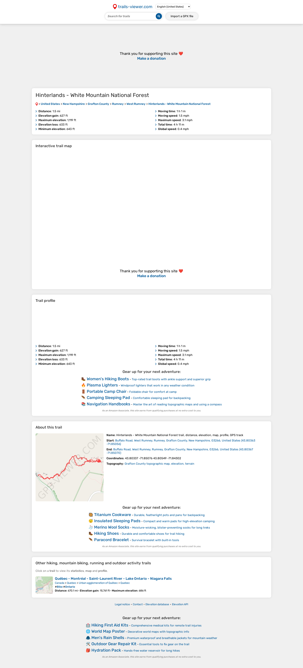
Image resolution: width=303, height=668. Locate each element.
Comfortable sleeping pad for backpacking (162, 398)
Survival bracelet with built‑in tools (155, 540)
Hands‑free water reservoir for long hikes (152, 650)
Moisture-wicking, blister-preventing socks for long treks (171, 527)
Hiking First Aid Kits (109, 625)
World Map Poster (108, 631)
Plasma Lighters (102, 385)
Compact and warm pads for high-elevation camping (179, 521)
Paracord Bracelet (111, 539)
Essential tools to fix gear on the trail (164, 644)
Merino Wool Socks (111, 527)
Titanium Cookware (112, 514)
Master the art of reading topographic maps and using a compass (177, 404)
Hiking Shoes (106, 533)
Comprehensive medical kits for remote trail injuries (166, 625)
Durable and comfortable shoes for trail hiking (153, 534)
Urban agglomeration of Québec (98, 583)
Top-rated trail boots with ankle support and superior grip (171, 379)
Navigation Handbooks (108, 403)
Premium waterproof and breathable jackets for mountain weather (172, 638)
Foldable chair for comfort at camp (153, 392)
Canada (59, 583)
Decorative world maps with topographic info (158, 631)
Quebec (71, 583)
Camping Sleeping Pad (108, 397)
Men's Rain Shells (107, 637)
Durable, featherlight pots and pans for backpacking (169, 515)
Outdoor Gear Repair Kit (113, 643)
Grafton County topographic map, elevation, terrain (159, 463)
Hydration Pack (106, 650)
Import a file (182, 16)
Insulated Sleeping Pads (117, 520)
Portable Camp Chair (106, 391)
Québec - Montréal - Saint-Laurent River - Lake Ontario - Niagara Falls (113, 578)
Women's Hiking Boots (108, 378)
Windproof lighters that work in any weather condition (157, 385)
